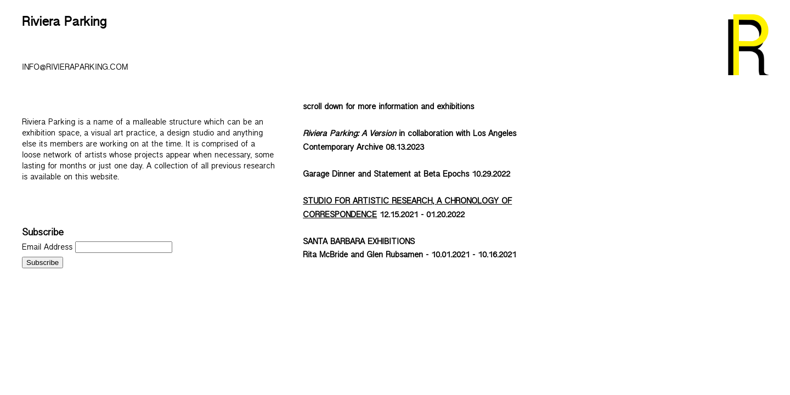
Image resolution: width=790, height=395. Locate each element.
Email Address (48, 249)
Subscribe (43, 234)
